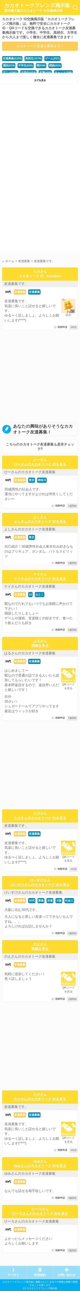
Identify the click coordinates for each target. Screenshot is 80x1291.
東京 (31, 480)
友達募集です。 (16, 284)
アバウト (13, 1275)
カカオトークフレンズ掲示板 (37, 8)
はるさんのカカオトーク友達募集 (29, 653)
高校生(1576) (33, 58)
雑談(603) (55, 65)
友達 (50, 900)
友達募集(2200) (12, 58)
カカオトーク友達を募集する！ (40, 46)
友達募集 (19, 291)
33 (30, 594)
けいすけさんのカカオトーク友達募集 (33, 892)
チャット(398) (63, 72)
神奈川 (42, 480)
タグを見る (40, 80)
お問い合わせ (67, 1275)
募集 (41, 900)
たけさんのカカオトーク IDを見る (40, 818)
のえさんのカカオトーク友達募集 (29, 956)
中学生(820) (25, 65)
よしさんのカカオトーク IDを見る (40, 521)
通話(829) (9, 65)
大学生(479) (28, 72)
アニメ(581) (10, 72)
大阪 (59, 900)
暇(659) (41, 65)
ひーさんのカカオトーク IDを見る (40, 464)
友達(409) (45, 72)
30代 (8, 291)
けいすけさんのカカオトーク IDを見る (39, 885)
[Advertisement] (40, 129)
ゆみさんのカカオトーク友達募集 (29, 1173)
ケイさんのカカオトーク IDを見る (40, 579)
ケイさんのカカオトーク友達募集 (29, 586)
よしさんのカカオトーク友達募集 (29, 529)
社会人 (69, 900)
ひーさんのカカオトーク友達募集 (29, 472)
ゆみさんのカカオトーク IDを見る (40, 1166)
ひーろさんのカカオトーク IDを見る (40, 1213)
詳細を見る (40, 645)
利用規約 (40, 1275)
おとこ (39, 594)
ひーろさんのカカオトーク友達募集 (31, 1221)
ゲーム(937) (52, 58)
